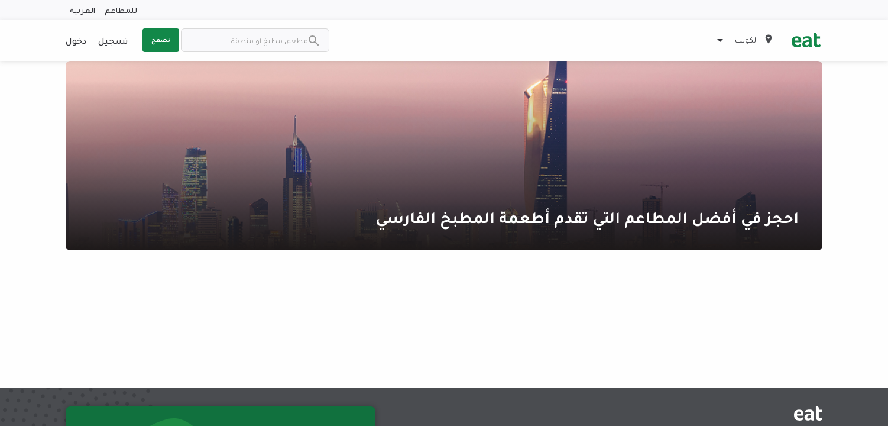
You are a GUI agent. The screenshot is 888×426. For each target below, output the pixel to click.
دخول (76, 40)
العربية (82, 10)
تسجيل (113, 40)
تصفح (160, 40)
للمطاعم (121, 10)
